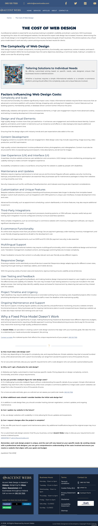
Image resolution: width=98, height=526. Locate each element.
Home (29, 8)
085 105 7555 (74, 335)
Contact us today (7, 335)
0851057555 (5, 436)
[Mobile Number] (8, 2)
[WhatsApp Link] (85, 2)
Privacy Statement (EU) (68, 492)
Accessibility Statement (65, 503)
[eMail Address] (35, 2)
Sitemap (64, 509)
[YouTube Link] (95, 2)
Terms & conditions (65, 480)
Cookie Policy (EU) (68, 486)
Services (37, 8)
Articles (46, 8)
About (54, 8)
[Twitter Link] (76, 2)
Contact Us (63, 8)
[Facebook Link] (66, 2)
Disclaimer (65, 497)
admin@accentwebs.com (21, 436)
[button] (48, 8)
